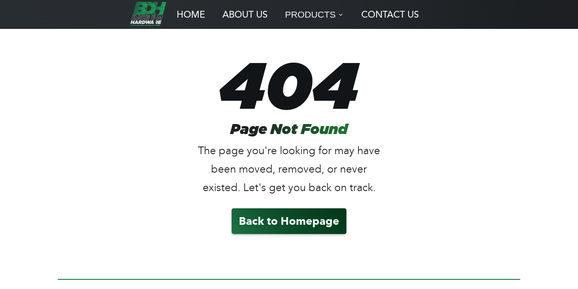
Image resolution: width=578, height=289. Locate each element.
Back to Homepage (289, 221)
